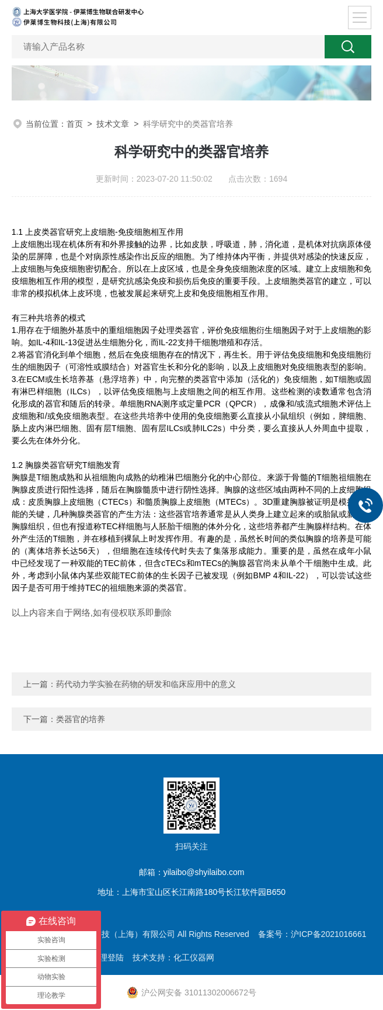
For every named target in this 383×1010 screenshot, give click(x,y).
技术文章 (112, 124)
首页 (75, 124)
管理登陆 (107, 957)
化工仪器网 (193, 957)
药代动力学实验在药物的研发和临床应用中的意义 (146, 684)
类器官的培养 (80, 719)
